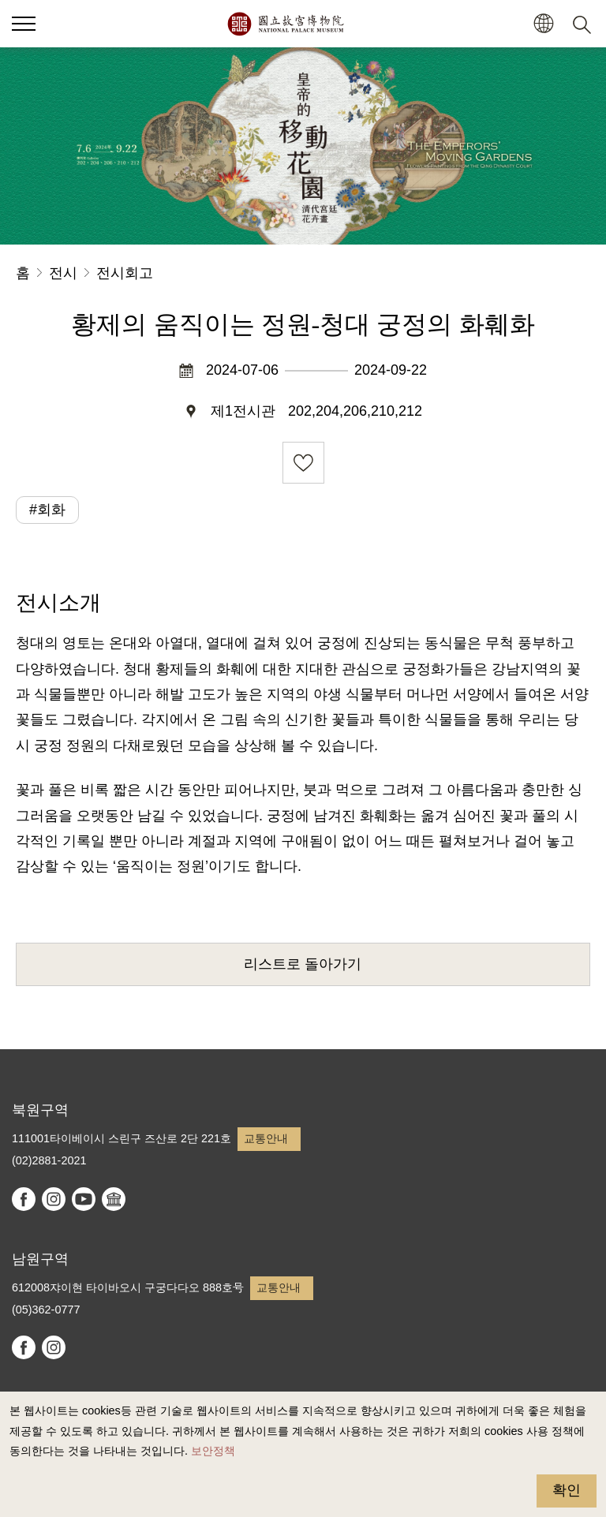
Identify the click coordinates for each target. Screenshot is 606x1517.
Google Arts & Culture (113, 1199)
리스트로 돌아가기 (302, 964)
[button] (543, 24)
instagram (53, 1199)
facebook (24, 1199)
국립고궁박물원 (285, 23)
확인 (566, 1490)
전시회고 (124, 273)
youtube (83, 1199)
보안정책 (213, 1450)
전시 (63, 273)
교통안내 (266, 1138)
